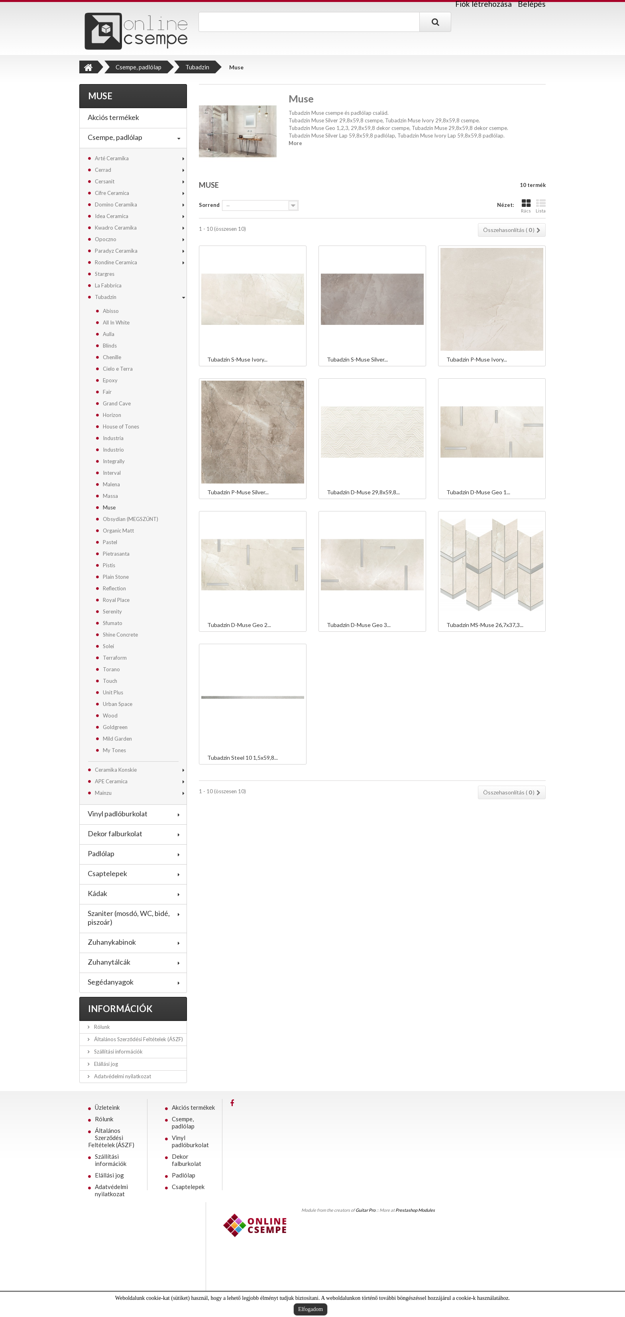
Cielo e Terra (118, 369)
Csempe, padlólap (115, 137)
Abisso (111, 311)
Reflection (114, 588)
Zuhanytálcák (109, 961)
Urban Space (117, 704)
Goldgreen (115, 727)
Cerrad (103, 170)
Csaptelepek (107, 873)
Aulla (108, 334)
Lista (541, 206)
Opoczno (105, 239)
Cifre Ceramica (112, 193)
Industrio (113, 449)
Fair (107, 392)
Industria (113, 438)
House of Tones (121, 426)
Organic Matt (118, 530)
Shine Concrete (120, 634)
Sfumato (112, 623)
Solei (108, 646)
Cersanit (104, 181)
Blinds (110, 345)
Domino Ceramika (116, 204)
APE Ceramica (111, 781)
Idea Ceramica (111, 216)
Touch (110, 681)
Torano (111, 669)
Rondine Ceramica (116, 262)
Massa (110, 496)
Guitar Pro (365, 1210)
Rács (526, 206)
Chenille (112, 357)
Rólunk (101, 1027)
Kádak (97, 893)
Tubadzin (105, 297)
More (295, 143)
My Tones (114, 750)
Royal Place (116, 600)
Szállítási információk (118, 1051)
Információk (120, 1008)
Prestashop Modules (415, 1210)
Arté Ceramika (112, 158)
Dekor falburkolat (115, 833)
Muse (109, 507)
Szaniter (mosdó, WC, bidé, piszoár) (129, 917)
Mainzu (103, 793)
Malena (111, 484)
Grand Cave (117, 403)
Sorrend (209, 205)
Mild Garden (117, 738)
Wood (110, 715)
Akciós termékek (113, 117)
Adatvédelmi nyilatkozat (122, 1076)
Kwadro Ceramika (116, 227)
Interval (112, 473)
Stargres (104, 274)
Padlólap (101, 853)
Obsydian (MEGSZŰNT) (130, 519)
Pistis (109, 565)
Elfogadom (310, 1309)
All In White (116, 322)
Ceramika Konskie (116, 770)
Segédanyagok (111, 981)
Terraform (115, 658)
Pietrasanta (116, 553)
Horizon (112, 415)
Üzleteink (107, 1107)
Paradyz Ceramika (116, 251)
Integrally (114, 461)
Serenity (112, 611)
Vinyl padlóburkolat (117, 813)
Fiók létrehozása (483, 4)
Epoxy (110, 380)
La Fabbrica (108, 285)
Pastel (110, 542)
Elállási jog (105, 1064)
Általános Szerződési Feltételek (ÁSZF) (138, 1039)
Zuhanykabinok (112, 942)
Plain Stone (116, 577)
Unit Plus (113, 692)
